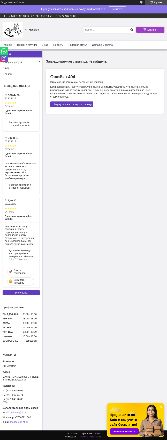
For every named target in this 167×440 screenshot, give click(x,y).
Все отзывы (21, 292)
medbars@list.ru (18, 412)
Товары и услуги (26, 44)
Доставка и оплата (102, 44)
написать (117, 9)
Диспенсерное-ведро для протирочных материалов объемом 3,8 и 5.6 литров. (21, 255)
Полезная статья (78, 44)
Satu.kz (98, 433)
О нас (45, 44)
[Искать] (132, 30)
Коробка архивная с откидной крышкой (20, 124)
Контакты (58, 44)
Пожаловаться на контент (90, 437)
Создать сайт (7, 2)
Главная (7, 44)
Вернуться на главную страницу (73, 104)
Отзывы (7, 73)
